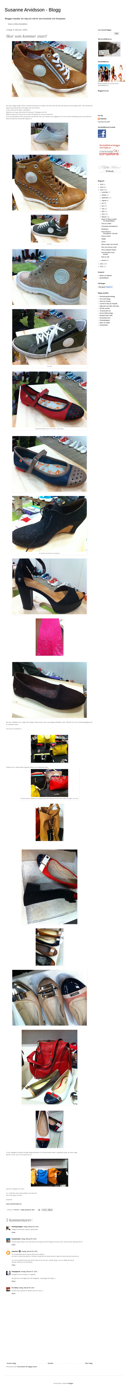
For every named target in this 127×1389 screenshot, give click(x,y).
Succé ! (103, 242)
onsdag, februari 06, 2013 (29, 1251)
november (105, 192)
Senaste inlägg (11, 1363)
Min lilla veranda (105, 308)
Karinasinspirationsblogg (107, 296)
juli (103, 203)
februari (104, 217)
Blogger (70, 1383)
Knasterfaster (16, 1239)
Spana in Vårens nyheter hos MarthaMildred (109, 220)
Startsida (50, 1363)
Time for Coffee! (106, 223)
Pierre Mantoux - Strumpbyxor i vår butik (109, 232)
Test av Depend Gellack (108, 250)
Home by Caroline (105, 301)
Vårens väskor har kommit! (109, 244)
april (103, 211)
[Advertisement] (49, 1345)
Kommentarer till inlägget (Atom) (27, 1367)
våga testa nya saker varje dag (109, 306)
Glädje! (103, 239)
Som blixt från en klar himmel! (108, 253)
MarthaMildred (23, 24)
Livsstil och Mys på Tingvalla (108, 303)
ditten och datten (105, 323)
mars (103, 214)
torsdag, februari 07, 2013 (29, 1271)
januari (104, 260)
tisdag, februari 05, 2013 (30, 1227)
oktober (104, 195)
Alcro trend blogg (105, 299)
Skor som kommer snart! (109, 247)
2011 (102, 266)
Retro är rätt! (105, 257)
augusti (104, 200)
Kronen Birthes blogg (106, 313)
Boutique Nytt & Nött (106, 315)
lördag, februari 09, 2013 (26, 1288)
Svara (13, 1232)
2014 (102, 187)
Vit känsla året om (105, 311)
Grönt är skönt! (106, 236)
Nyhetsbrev (104, 229)
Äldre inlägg (88, 1363)
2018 (102, 184)
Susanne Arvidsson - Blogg (33, 9)
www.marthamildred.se (14, 1204)
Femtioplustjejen (17, 1227)
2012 (102, 264)
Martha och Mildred (13, 24)
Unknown (15, 1251)
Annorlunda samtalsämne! (109, 226)
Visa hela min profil (104, 122)
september (105, 198)
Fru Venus (15, 1288)
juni (103, 206)
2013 (102, 190)
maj (103, 209)
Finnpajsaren (16, 1271)
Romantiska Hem (105, 318)
